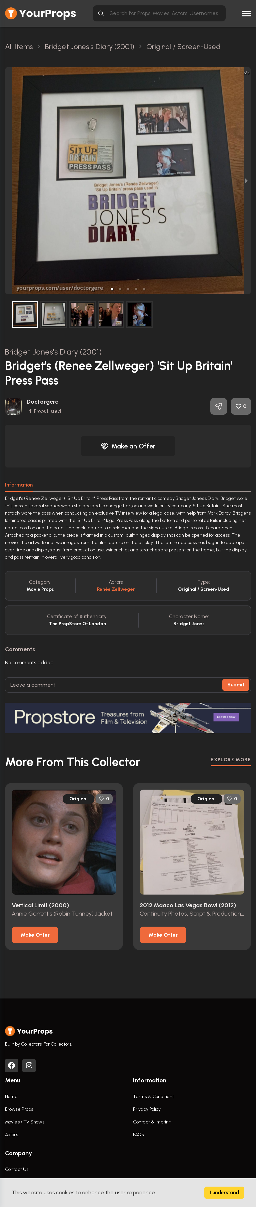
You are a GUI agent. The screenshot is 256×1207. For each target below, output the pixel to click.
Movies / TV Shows (24, 1122)
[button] (112, 289)
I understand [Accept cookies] (224, 1193)
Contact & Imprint (152, 1122)
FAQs (138, 1134)
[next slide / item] (246, 180)
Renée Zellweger (116, 589)
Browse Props (19, 1109)
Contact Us (16, 1169)
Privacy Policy (147, 1109)
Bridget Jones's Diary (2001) (53, 352)
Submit (235, 685)
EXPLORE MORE (231, 760)
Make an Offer (128, 446)
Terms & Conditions (153, 1096)
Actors (11, 1134)
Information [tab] (19, 485)
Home (11, 1096)
